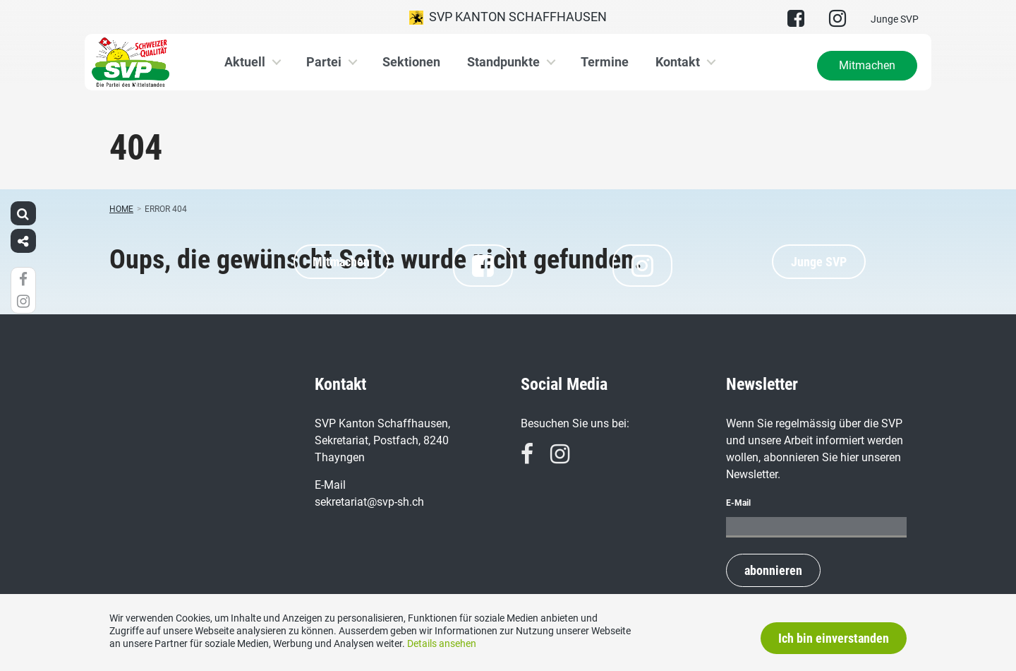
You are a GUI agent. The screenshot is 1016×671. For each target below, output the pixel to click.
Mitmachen (867, 65)
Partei (323, 61)
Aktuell (244, 61)
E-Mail (738, 503)
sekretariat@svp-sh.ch (369, 502)
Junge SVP (895, 19)
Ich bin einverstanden (833, 638)
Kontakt (677, 61)
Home (121, 209)
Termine (605, 61)
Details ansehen (441, 643)
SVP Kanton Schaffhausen (508, 17)
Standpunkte (503, 61)
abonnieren (773, 570)
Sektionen (411, 61)
